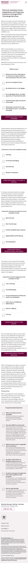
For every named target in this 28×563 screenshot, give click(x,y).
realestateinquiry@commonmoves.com (9, 560)
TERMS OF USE (5, 523)
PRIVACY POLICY (5, 526)
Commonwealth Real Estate (21, 557)
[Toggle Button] (26, 2)
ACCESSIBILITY (5, 528)
